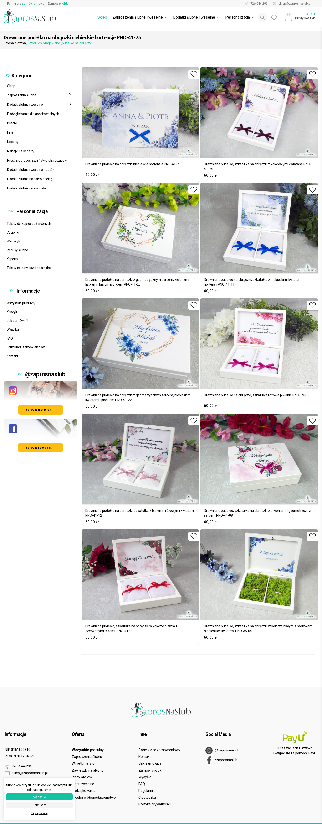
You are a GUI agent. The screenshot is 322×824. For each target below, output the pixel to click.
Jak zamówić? (17, 321)
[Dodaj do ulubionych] (193, 74)
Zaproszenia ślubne (39, 95)
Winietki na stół (84, 763)
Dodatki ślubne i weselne (39, 104)
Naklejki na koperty (20, 151)
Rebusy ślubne (17, 250)
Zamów (58, 3)
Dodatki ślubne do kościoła (26, 188)
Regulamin (146, 790)
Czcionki (13, 232)
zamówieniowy (159, 750)
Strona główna (15, 43)
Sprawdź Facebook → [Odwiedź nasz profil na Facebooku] (40, 447)
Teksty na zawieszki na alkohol (29, 268)
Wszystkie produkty (21, 303)
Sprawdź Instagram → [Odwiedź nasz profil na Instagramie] (40, 410)
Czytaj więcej (39, 813)
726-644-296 (255, 3)
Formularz (25, 3)
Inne (10, 132)
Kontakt (12, 356)
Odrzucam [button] (39, 805)
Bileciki (12, 123)
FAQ (10, 338)
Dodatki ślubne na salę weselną (29, 179)
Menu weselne (83, 784)
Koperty (13, 142)
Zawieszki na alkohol (88, 770)
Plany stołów (82, 777)
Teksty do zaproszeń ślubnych (29, 224)
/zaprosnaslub (221, 760)
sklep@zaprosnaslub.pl (291, 3)
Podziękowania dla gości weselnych (33, 114)
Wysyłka (13, 329)
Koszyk (12, 312)
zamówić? (150, 763)
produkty (88, 750)
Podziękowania (83, 790)
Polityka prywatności (154, 804)
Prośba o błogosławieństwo (94, 797)
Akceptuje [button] (39, 796)
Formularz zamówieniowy (26, 347)
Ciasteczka (147, 797)
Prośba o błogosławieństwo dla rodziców (37, 160)
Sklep (102, 17)
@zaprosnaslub (222, 750)
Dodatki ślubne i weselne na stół (30, 170)
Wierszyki (13, 241)
